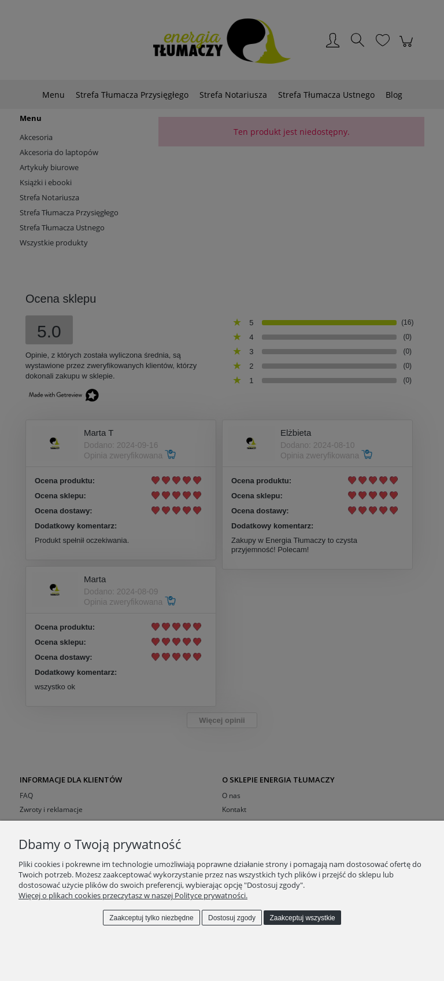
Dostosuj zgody (232, 918)
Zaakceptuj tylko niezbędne (151, 918)
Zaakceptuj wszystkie (302, 918)
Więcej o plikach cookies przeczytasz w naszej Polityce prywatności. (132, 895)
